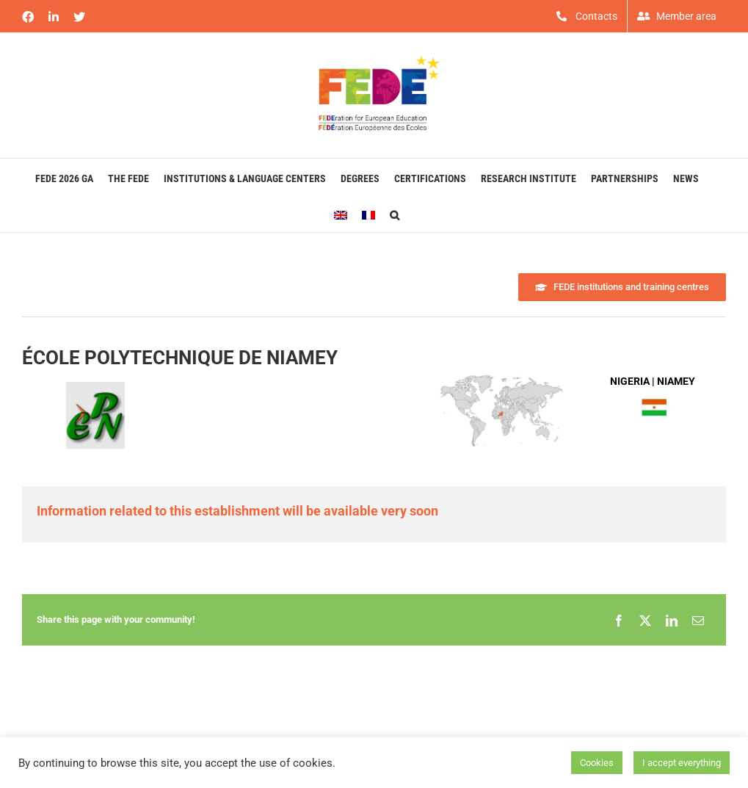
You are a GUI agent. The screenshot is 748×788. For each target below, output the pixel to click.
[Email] (698, 620)
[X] (645, 620)
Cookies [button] (597, 762)
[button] (394, 213)
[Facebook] (619, 620)
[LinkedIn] (671, 620)
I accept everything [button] (681, 762)
